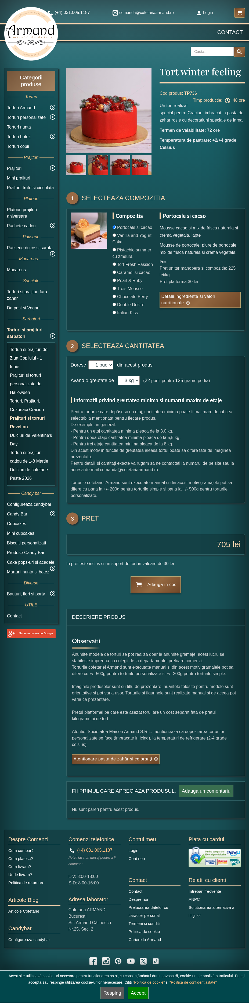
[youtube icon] (130, 961)
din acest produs (133, 365)
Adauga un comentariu (206, 791)
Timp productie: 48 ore (219, 100)
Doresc (79, 365)
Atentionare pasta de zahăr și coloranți (113, 759)
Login (204, 12)
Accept (138, 993)
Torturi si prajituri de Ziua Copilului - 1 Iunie (29, 358)
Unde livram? (20, 874)
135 (179, 380)
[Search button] (239, 52)
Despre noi (138, 899)
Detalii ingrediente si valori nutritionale (188, 299)
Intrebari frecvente (205, 891)
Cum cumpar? (21, 850)
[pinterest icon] (118, 961)
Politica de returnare (26, 882)
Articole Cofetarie (23, 911)
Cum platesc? (20, 858)
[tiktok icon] (155, 961)
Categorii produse (31, 80)
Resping (112, 993)
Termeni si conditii (145, 923)
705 (223, 544)
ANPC (194, 899)
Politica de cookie (144, 931)
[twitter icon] (143, 961)
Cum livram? (19, 866)
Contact (230, 32)
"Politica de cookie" (149, 982)
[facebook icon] (93, 961)
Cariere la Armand (145, 939)
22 (147, 380)
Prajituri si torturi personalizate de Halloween (25, 384)
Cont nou (137, 858)
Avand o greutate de (92, 380)
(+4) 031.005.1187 (91, 850)
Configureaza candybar (29, 504)
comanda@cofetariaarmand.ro (143, 12)
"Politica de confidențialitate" (193, 982)
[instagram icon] (105, 961)
